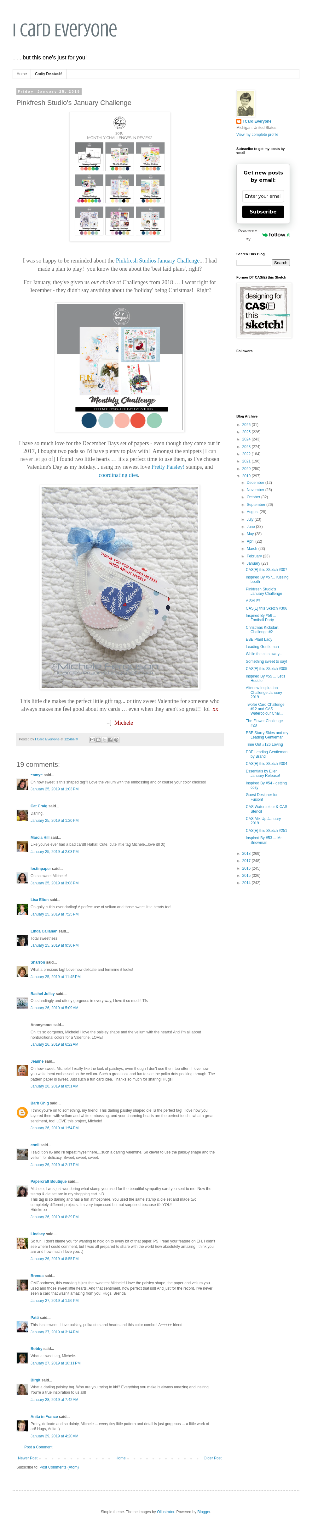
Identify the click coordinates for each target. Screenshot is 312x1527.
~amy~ (37, 775)
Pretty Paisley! (168, 467)
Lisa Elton (40, 900)
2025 (247, 432)
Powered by (264, 234)
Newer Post (28, 1458)
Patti (35, 1317)
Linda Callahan (44, 931)
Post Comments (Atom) (59, 1467)
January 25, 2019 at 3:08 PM (54, 883)
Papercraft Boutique (49, 1181)
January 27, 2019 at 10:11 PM (56, 1363)
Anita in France (44, 1416)
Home (22, 74)
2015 (247, 875)
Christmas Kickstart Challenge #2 (262, 629)
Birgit (35, 1380)
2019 (247, 476)
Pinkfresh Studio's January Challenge (264, 591)
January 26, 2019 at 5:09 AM (54, 1008)
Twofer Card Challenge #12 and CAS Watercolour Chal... (265, 709)
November (256, 490)
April (251, 541)
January (254, 563)
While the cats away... (264, 654)
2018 (247, 853)
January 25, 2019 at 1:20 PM (54, 820)
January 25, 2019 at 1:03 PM (54, 789)
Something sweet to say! (266, 661)
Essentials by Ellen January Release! (263, 773)
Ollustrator (165, 1512)
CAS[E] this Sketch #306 (266, 608)
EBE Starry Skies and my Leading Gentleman (267, 735)
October (254, 497)
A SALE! (253, 601)
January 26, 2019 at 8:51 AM (54, 1086)
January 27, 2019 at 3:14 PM (54, 1332)
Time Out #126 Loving (264, 744)
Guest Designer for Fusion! (262, 797)
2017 (247, 861)
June (251, 526)
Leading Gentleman (262, 647)
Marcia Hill (40, 837)
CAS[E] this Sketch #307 (266, 569)
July (251, 519)
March (252, 548)
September (256, 504)
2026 (247, 425)
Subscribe (263, 212)
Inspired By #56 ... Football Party (261, 617)
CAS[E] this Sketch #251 (266, 830)
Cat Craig (39, 806)
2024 (247, 439)
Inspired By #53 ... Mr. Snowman (264, 840)
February (255, 556)
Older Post (213, 1458)
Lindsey (38, 1234)
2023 (247, 447)
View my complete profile (257, 134)
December (256, 482)
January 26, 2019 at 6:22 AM (54, 1044)
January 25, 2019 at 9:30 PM (54, 945)
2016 (247, 868)
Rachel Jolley (43, 994)
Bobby (36, 1349)
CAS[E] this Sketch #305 (266, 669)
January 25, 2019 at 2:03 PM (54, 851)
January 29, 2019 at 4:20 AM (54, 1436)
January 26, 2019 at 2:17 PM (54, 1165)
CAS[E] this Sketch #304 (266, 763)
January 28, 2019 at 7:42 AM (54, 1399)
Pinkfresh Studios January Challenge (157, 260)
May (251, 534)
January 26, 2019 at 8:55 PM (54, 1259)
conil (35, 1145)
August (253, 512)
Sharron (38, 962)
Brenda (37, 1276)
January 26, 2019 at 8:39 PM (54, 1217)
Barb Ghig (40, 1103)
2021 (247, 461)
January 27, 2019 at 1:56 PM (54, 1300)
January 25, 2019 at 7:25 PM (54, 914)
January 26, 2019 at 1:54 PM (54, 1128)
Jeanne (37, 1061)
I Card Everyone (65, 30)
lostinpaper (41, 868)
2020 (247, 469)
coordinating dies (118, 475)
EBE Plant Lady (259, 639)
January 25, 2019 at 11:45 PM (56, 977)
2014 (247, 883)
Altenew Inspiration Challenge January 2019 (264, 692)
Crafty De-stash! (48, 74)
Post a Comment (38, 1447)
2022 (247, 454)
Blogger (203, 1512)
